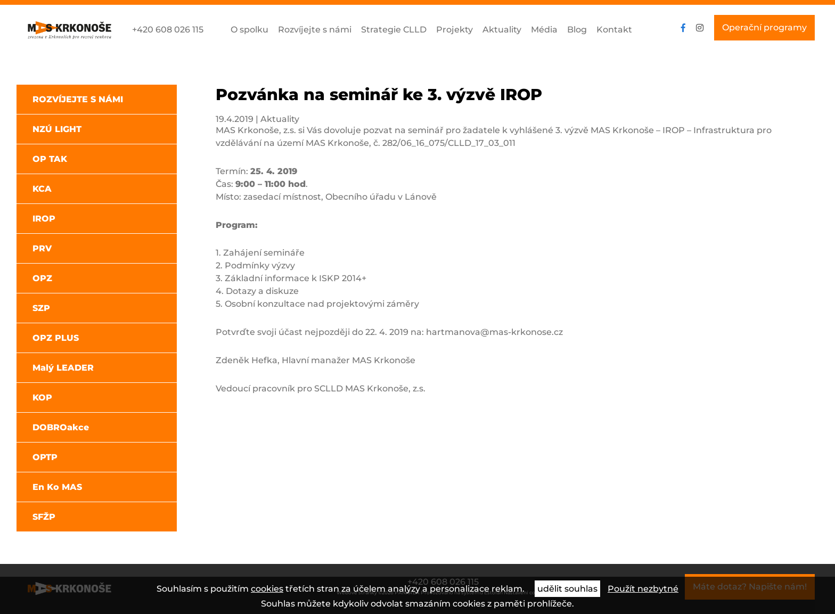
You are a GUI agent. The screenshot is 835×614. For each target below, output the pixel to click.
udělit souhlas (567, 589)
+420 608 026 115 (167, 29)
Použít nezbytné (643, 589)
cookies (267, 589)
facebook (683, 27)
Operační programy (764, 27)
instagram (699, 27)
